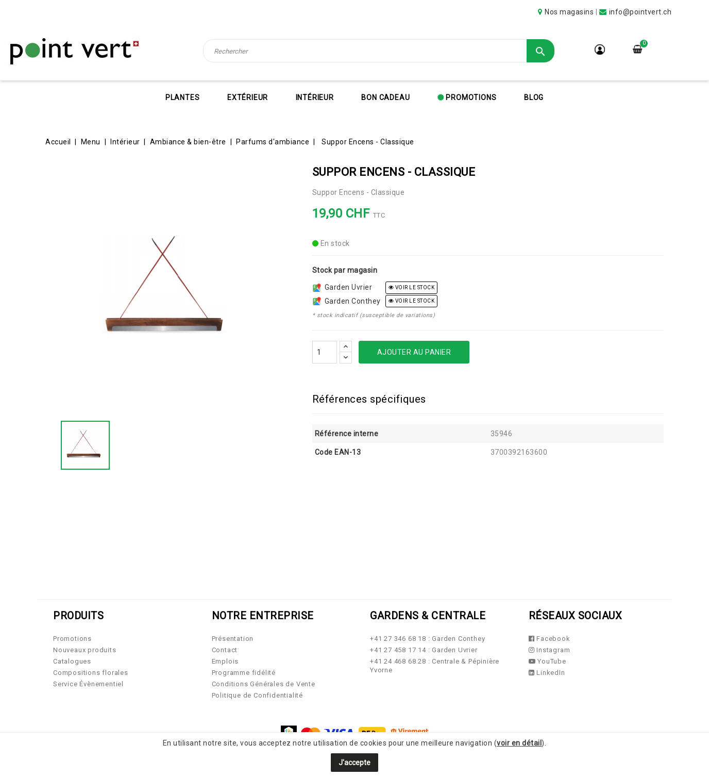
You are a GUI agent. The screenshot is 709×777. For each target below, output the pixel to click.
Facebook (549, 638)
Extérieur (247, 97)
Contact (225, 650)
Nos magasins (569, 12)
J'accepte (354, 762)
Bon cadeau (385, 97)
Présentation (233, 638)
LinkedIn (547, 672)
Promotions (470, 97)
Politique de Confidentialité (257, 695)
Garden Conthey (347, 301)
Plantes (182, 97)
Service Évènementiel (88, 684)
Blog (534, 97)
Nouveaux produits (84, 650)
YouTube (547, 661)
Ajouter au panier (414, 352)
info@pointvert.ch (640, 12)
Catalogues (72, 661)
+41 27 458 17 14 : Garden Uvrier (424, 650)
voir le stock (412, 287)
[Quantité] (324, 352)
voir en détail (519, 743)
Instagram (549, 650)
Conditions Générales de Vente (263, 684)
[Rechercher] (378, 50)
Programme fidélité (244, 672)
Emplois (225, 661)
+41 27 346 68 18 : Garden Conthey (427, 638)
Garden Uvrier (343, 287)
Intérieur (315, 97)
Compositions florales (90, 672)
